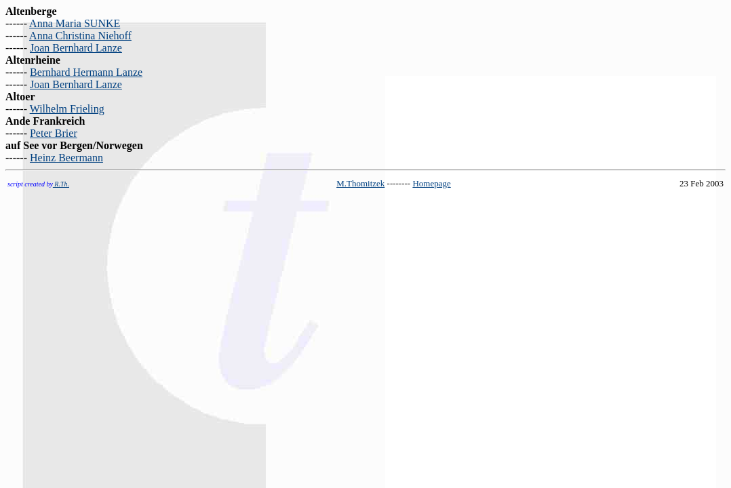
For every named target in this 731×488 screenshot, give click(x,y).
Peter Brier (53, 133)
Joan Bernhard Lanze (76, 48)
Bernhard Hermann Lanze (86, 72)
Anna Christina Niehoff (80, 35)
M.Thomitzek (360, 183)
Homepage (431, 183)
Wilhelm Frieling (67, 109)
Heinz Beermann (66, 157)
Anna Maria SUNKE (74, 23)
